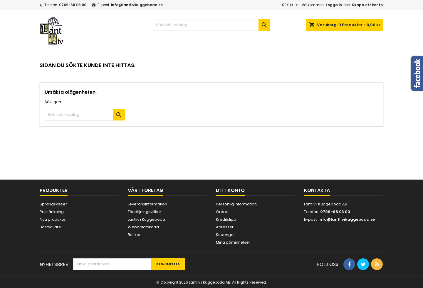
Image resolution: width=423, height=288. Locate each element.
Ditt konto (230, 190)
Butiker (134, 234)
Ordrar (222, 212)
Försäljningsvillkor (144, 212)
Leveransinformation (147, 204)
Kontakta (317, 190)
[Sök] (211, 25)
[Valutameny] (290, 5)
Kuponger (225, 234)
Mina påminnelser (233, 242)
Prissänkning (52, 212)
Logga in (334, 4)
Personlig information (236, 204)
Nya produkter (53, 219)
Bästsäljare (50, 227)
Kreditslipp (226, 219)
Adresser (225, 227)
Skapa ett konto (367, 4)
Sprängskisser (53, 204)
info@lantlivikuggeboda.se (137, 4)
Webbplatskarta (143, 227)
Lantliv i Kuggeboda (146, 219)
